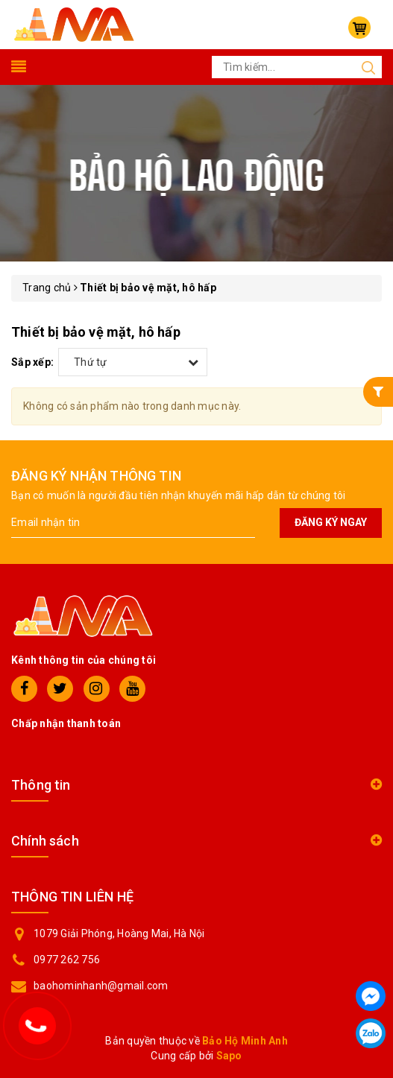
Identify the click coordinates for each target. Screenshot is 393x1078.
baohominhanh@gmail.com (101, 986)
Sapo (229, 1056)
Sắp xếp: (32, 362)
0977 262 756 (67, 960)
